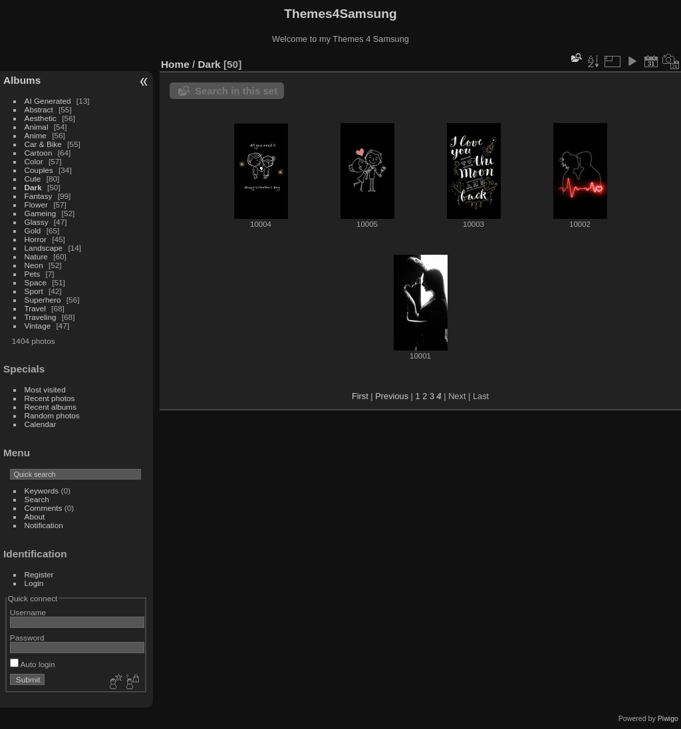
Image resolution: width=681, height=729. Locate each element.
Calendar (41, 424)
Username (28, 612)
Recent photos (50, 398)
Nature (36, 256)
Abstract (39, 109)
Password (27, 637)
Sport (34, 291)
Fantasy (39, 196)
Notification (44, 525)
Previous (391, 396)
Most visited (45, 389)
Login (34, 583)
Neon (34, 265)
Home (175, 64)
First (360, 396)
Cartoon (39, 152)
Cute (33, 178)
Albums (22, 80)
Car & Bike (43, 144)
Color (34, 161)
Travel (35, 308)
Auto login (32, 664)
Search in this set (236, 90)
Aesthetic (41, 118)
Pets (33, 273)
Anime (36, 135)
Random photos (52, 415)
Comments (44, 508)
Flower (36, 204)
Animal (37, 126)
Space (36, 282)
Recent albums (50, 406)
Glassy (37, 222)
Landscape (44, 247)
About (35, 516)
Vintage (38, 325)
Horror (36, 239)
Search (37, 499)
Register (39, 574)
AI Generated (48, 100)
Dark (34, 187)
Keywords (42, 490)
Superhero (43, 299)
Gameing (41, 213)
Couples (39, 170)
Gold (33, 230)
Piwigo (668, 718)
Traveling (41, 317)
